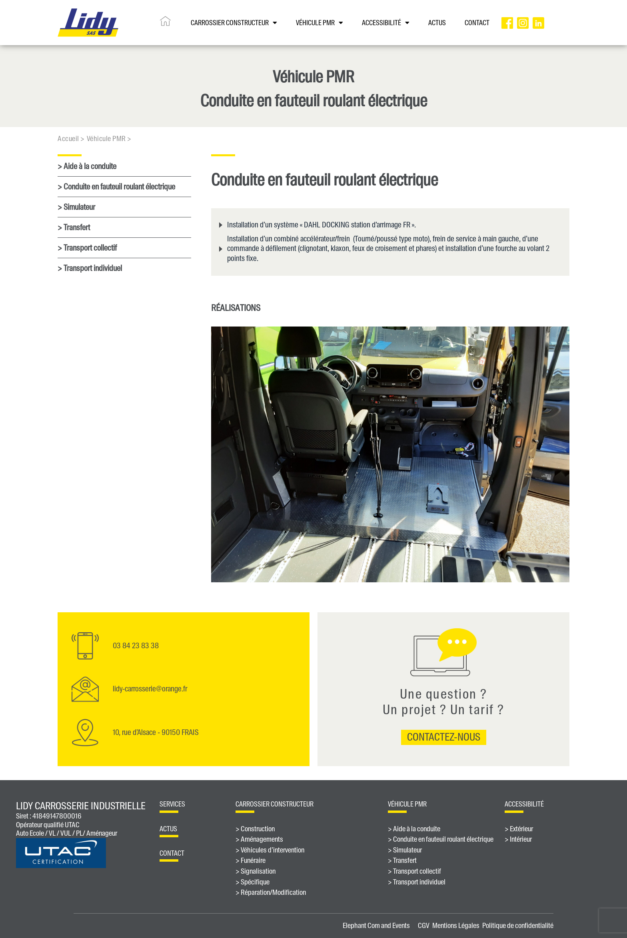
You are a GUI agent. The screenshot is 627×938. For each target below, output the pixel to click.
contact (172, 853)
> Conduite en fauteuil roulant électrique (116, 186)
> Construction (255, 829)
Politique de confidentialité (517, 925)
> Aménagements (259, 839)
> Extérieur (519, 829)
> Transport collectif (87, 248)
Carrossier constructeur (275, 804)
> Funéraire (251, 860)
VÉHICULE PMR (319, 22)
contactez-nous (443, 737)
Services (172, 804)
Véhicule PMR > (109, 138)
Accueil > (71, 138)
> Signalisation (256, 871)
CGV (423, 925)
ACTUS (437, 22)
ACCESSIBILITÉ (524, 804)
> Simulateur (76, 207)
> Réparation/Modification (271, 892)
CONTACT (477, 22)
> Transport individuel (90, 268)
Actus (168, 828)
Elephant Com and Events (376, 925)
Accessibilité (385, 22)
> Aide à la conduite (87, 166)
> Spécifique (253, 882)
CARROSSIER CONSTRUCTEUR (234, 22)
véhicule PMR (407, 804)
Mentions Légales (455, 925)
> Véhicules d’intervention (270, 850)
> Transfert (74, 227)
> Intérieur (518, 839)
